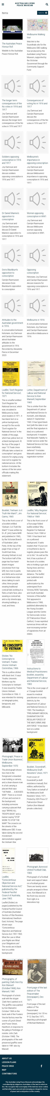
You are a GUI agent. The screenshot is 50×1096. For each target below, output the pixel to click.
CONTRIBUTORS (9, 1074)
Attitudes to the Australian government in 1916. (12, 323)
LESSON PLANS (9, 1062)
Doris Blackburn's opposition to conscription (10, 272)
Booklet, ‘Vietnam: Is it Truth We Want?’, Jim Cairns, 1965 (12, 513)
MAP (4, 1070)
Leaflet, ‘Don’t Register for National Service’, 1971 (12, 393)
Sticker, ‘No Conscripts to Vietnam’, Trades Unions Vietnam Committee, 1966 (10, 661)
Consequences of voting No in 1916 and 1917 (37, 103)
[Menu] (3, 4)
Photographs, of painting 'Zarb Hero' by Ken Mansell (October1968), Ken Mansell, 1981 (12, 985)
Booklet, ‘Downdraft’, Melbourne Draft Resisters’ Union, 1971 (37, 770)
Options (41, 13)
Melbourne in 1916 (36, 320)
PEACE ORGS (8, 1066)
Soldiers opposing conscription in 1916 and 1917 (11, 159)
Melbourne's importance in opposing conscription (37, 159)
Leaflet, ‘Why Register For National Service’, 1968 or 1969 (37, 513)
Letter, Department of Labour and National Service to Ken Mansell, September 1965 (37, 396)
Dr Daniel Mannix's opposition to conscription (10, 216)
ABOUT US (7, 1058)
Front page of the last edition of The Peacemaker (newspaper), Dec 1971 (37, 993)
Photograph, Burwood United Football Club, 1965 (37, 869)
